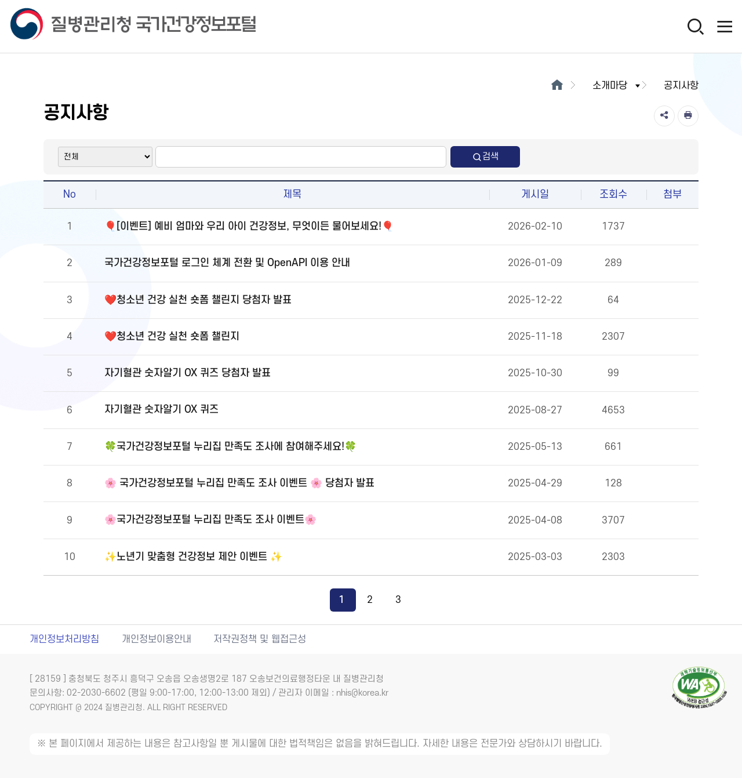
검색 (485, 156)
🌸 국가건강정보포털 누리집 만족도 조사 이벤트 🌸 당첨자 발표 (239, 483)
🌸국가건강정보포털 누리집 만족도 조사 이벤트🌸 (210, 519)
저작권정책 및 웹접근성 (259, 639)
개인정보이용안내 (156, 639)
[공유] (664, 116)
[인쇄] (688, 116)
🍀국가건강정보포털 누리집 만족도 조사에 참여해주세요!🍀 (230, 446)
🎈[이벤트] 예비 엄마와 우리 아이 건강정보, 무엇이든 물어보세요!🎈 (249, 226)
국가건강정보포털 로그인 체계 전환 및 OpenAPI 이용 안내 (227, 262)
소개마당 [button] (617, 86)
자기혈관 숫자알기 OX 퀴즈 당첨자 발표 (187, 373)
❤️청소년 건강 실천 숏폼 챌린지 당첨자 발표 (198, 300)
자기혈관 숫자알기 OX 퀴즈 (161, 409)
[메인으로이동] (557, 86)
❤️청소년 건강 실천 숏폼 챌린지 (171, 336)
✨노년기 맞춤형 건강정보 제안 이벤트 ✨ (193, 556)
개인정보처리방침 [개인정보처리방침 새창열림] (64, 639)
